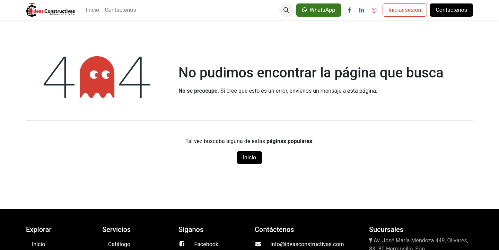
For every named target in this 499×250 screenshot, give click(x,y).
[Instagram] (374, 10)
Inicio (249, 157)
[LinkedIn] (361, 10)
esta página (361, 91)
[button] (286, 10)
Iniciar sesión (404, 10)
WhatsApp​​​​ (318, 10)
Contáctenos (451, 10)
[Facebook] (349, 10)
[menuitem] (92, 10)
